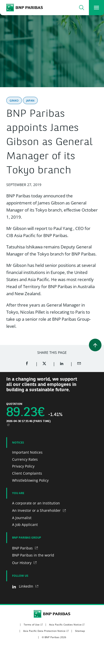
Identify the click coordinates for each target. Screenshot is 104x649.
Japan (30, 100)
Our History (22, 562)
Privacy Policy (23, 466)
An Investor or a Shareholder (37, 510)
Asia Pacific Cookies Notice (65, 624)
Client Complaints (27, 473)
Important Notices (27, 452)
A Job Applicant (25, 524)
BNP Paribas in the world (33, 555)
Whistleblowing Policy (30, 480)
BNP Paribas (23, 548)
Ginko (14, 100)
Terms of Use (32, 624)
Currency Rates (25, 459)
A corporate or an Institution (36, 503)
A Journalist (21, 517)
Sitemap (80, 631)
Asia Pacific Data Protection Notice (44, 631)
